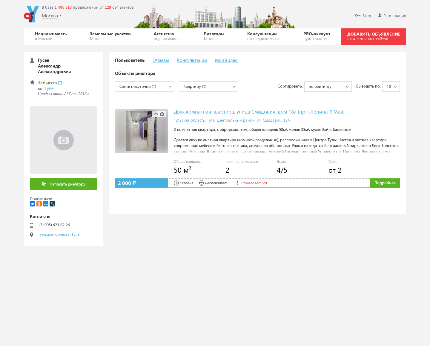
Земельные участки (110, 36)
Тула (211, 120)
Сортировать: (290, 86)
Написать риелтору (63, 184)
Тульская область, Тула (59, 234)
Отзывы (161, 60)
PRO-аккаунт (316, 36)
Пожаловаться (251, 183)
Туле (48, 88)
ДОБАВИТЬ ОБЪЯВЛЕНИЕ (373, 36)
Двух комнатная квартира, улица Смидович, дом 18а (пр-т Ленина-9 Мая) (259, 112)
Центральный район (236, 120)
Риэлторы (214, 36)
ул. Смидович (269, 120)
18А (286, 120)
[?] (60, 83)
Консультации (263, 36)
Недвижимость (51, 36)
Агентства (167, 36)
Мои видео (226, 60)
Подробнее (385, 183)
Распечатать (214, 183)
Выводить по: (368, 86)
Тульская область (189, 120)
